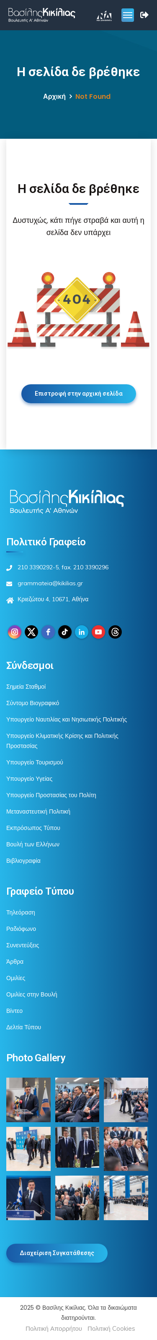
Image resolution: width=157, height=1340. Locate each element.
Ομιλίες (15, 978)
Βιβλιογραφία (23, 860)
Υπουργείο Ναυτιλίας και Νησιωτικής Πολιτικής (66, 719)
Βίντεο (14, 1011)
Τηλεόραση (20, 912)
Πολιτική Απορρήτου (54, 1328)
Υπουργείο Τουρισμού (34, 762)
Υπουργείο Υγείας (29, 778)
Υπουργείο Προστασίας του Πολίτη (51, 795)
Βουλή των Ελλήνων (32, 844)
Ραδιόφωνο (21, 929)
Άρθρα (14, 961)
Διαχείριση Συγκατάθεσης (57, 1253)
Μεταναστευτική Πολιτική (38, 811)
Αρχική (54, 96)
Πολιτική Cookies (111, 1328)
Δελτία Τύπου (23, 1027)
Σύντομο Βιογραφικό (32, 703)
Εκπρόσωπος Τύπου (33, 828)
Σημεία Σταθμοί (26, 686)
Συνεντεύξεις (22, 945)
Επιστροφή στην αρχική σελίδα (79, 393)
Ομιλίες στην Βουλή (31, 994)
